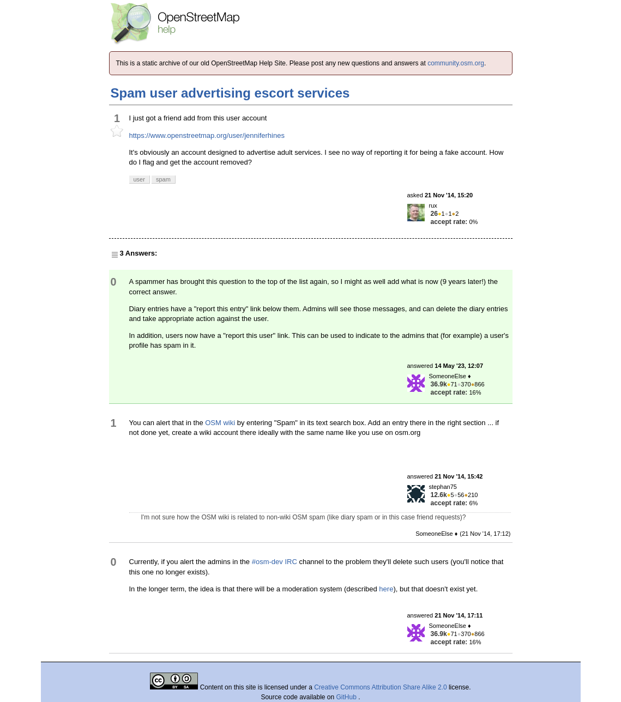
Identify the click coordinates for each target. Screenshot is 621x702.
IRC (291, 562)
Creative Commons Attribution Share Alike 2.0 (380, 687)
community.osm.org (455, 63)
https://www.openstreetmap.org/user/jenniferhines (207, 135)
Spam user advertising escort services (230, 93)
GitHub (347, 697)
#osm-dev (267, 562)
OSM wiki (220, 423)
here (386, 589)
